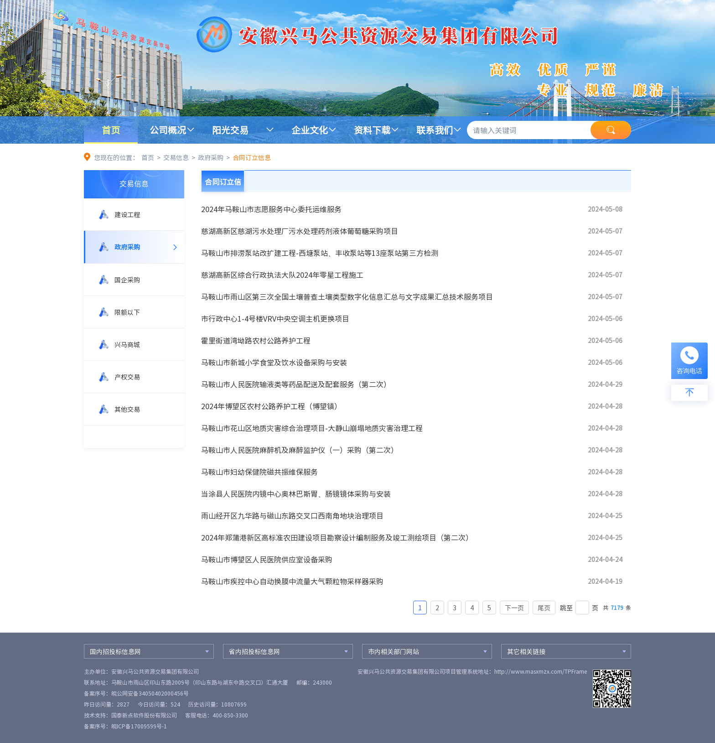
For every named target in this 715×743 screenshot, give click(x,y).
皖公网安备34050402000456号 (150, 693)
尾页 (544, 607)
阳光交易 (230, 129)
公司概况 (168, 129)
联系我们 (434, 129)
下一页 (514, 607)
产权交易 (127, 376)
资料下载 (372, 129)
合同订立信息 (252, 157)
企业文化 (309, 129)
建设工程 (127, 214)
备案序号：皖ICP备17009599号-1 (125, 726)
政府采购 (210, 157)
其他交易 (127, 409)
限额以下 (127, 312)
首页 (111, 129)
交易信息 (176, 157)
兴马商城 (127, 344)
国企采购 (127, 279)
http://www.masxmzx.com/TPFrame (540, 671)
